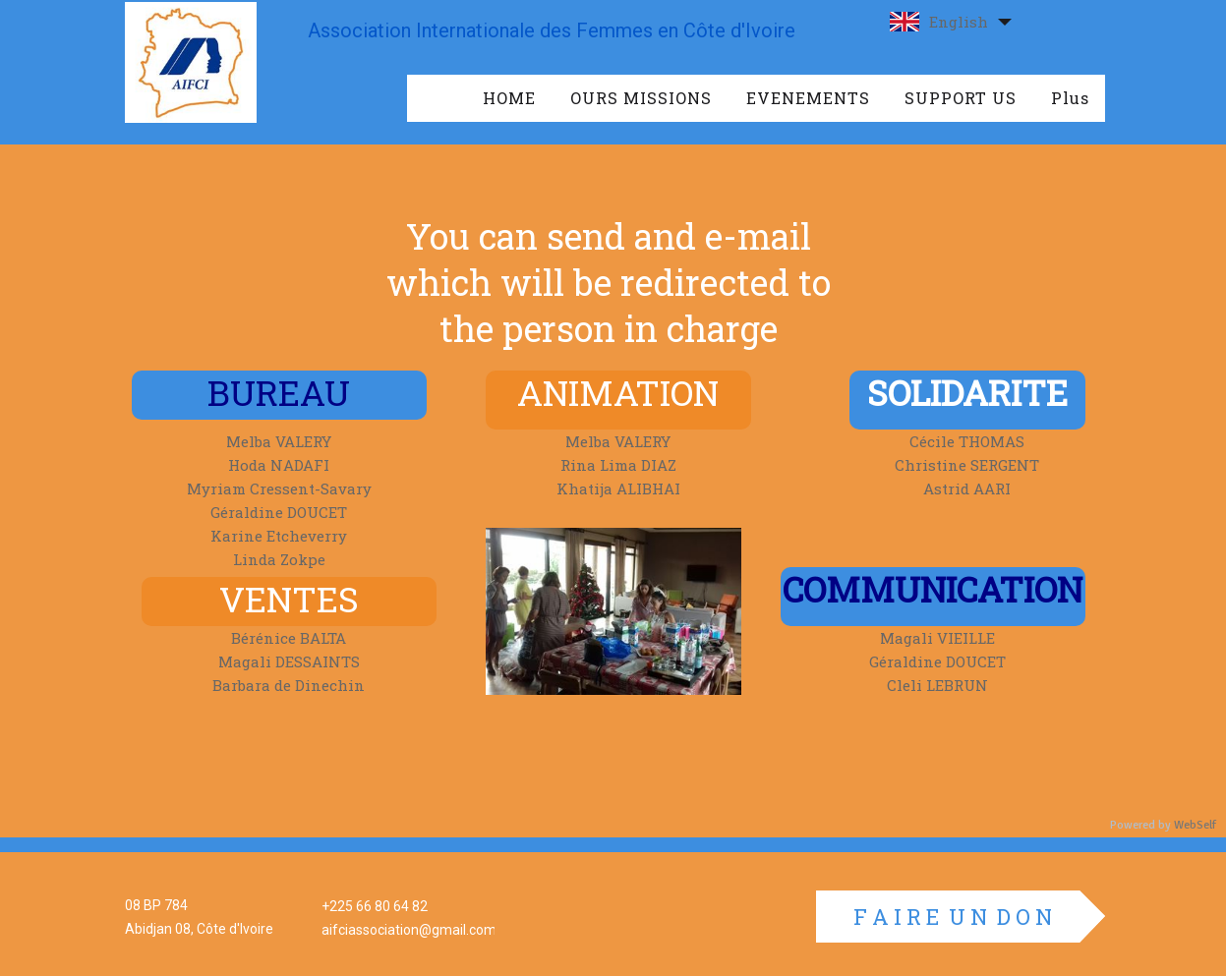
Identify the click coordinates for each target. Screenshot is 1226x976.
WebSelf (1195, 825)
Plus (1070, 97)
